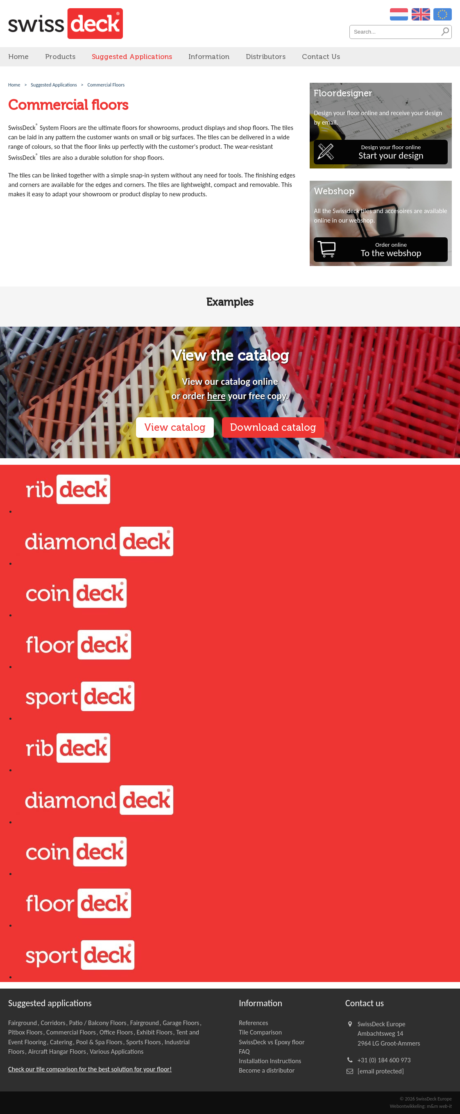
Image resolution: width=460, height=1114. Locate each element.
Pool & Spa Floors (99, 1042)
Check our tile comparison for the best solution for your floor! (90, 1069)
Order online (391, 250)
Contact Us (321, 56)
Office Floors (116, 1032)
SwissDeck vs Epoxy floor (271, 1042)
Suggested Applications (132, 56)
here (216, 396)
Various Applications (116, 1051)
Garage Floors (181, 1023)
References (253, 1023)
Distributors (266, 56)
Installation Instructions (270, 1061)
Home (18, 56)
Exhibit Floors (154, 1032)
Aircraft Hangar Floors (57, 1051)
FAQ (244, 1051)
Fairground (22, 1023)
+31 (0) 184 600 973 (384, 1060)
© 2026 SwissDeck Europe (426, 1099)
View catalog (175, 427)
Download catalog (273, 427)
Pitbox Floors (25, 1032)
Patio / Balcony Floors (98, 1023)
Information (208, 56)
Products (60, 56)
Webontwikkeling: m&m (421, 1106)
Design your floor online (391, 152)
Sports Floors (143, 1042)
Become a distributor (267, 1070)
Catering (61, 1042)
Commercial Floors (71, 1032)
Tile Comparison (260, 1032)
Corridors (53, 1023)
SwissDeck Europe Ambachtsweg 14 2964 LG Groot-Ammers (389, 1033)
